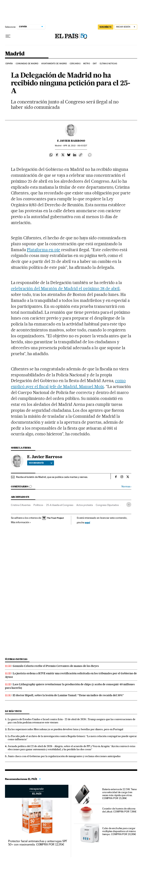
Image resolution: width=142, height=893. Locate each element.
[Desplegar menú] (8, 36)
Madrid (14, 54)
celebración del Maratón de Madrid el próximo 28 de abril (65, 288)
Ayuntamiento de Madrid (54, 63)
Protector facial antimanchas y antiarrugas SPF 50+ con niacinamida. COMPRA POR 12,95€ (37, 842)
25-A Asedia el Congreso (59, 504)
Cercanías (75, 63)
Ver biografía (40, 463)
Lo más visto (13, 711)
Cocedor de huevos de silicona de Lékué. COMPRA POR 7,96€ (119, 810)
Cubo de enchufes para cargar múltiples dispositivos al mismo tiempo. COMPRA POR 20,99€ (119, 831)
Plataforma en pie (43, 249)
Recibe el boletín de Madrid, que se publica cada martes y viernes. (52, 476)
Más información (21, 522)
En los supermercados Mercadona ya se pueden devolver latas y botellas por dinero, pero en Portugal (65, 729)
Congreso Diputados (107, 504)
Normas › (126, 486)
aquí (87, 522)
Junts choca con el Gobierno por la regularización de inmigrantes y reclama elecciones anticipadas (64, 756)
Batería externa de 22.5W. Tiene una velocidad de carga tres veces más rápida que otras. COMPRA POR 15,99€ (119, 794)
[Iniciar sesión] (125, 27)
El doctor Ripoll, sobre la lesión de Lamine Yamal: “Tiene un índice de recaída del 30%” (68, 695)
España (9, 63)
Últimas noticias (108, 63)
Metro (86, 63)
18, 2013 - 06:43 (75, 145)
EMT (95, 63)
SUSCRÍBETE (105, 27)
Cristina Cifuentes (21, 504)
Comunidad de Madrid (27, 63)
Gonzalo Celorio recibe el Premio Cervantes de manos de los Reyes (56, 666)
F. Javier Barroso (71, 140)
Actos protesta (84, 504)
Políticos (38, 504)
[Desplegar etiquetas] (128, 504)
